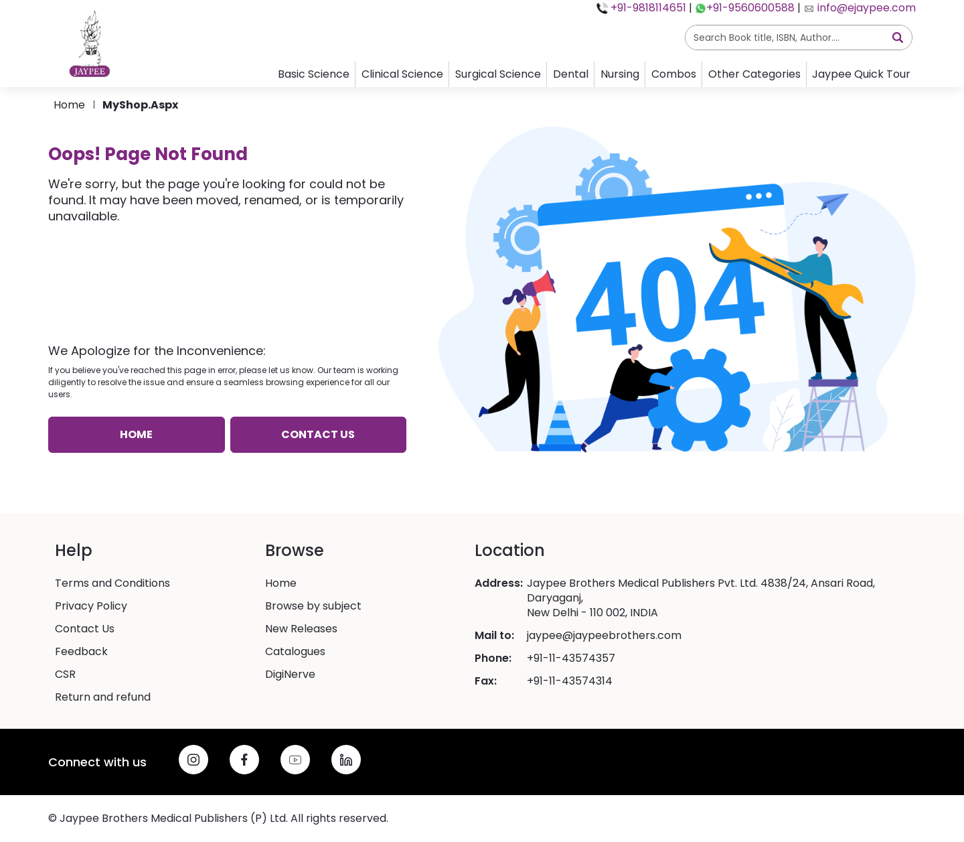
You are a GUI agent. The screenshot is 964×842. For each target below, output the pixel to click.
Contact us (318, 434)
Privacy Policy (91, 606)
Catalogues (295, 651)
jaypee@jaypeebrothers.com (604, 635)
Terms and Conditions (112, 583)
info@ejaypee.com (865, 7)
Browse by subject (313, 606)
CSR (65, 674)
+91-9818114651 (647, 7)
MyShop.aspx (140, 105)
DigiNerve (290, 674)
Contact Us (84, 629)
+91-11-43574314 (570, 681)
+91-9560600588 (750, 7)
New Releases (301, 629)
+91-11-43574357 (571, 658)
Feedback (81, 651)
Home (69, 105)
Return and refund (103, 697)
